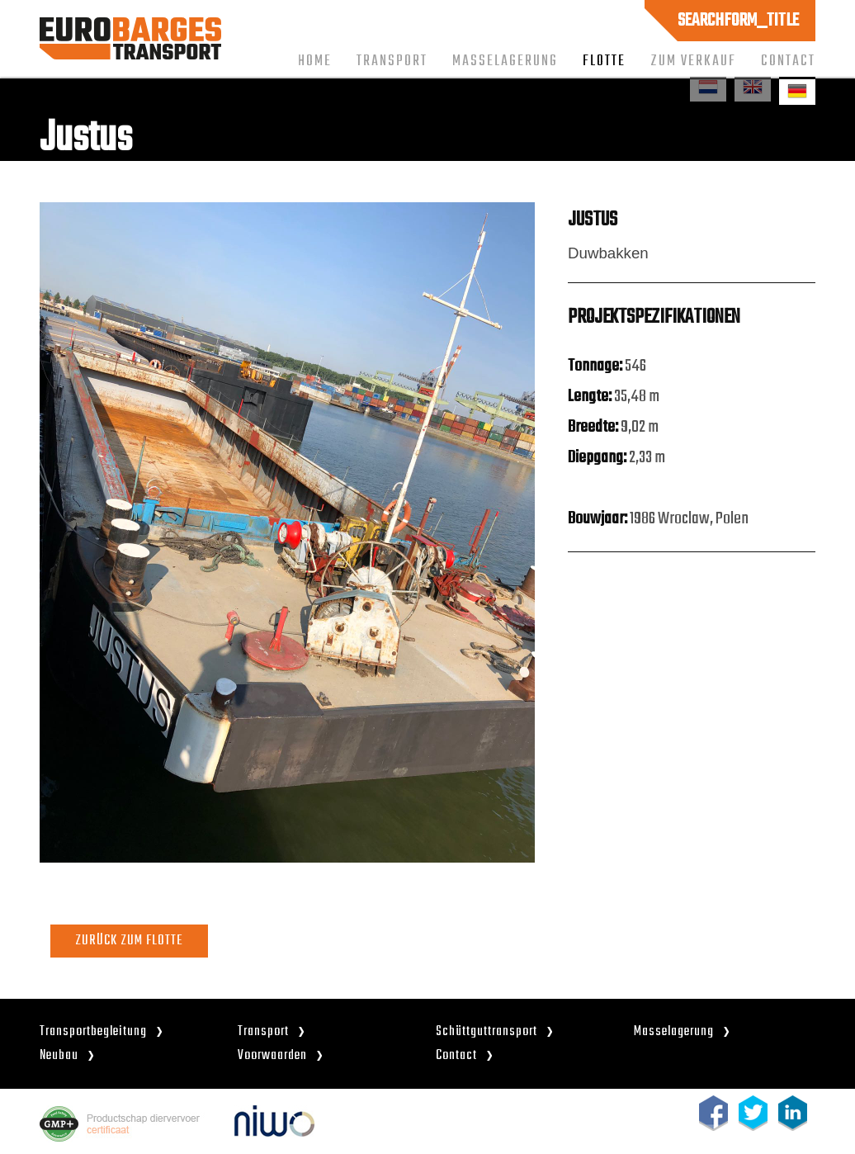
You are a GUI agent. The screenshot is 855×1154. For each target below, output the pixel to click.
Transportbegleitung (93, 1031)
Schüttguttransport (486, 1031)
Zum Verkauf (693, 61)
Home (315, 61)
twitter (753, 1113)
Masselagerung (505, 61)
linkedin (792, 1113)
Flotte (604, 61)
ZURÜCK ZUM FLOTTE (129, 940)
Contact (788, 61)
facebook (713, 1113)
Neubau (59, 1055)
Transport (392, 61)
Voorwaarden (272, 1055)
